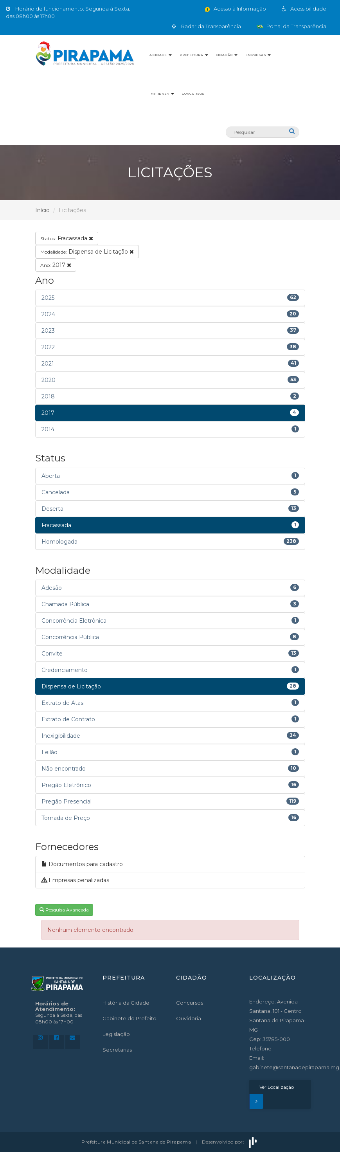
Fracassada (66, 238)
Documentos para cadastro (82, 864)
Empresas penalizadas (75, 880)
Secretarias (117, 1050)
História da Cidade (126, 1003)
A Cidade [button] (160, 55)
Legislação (116, 1034)
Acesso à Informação (235, 8)
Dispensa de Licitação (87, 251)
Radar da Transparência (206, 26)
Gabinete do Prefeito (130, 1018)
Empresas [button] (258, 55)
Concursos (193, 93)
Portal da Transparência (291, 26)
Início (42, 210)
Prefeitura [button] (194, 55)
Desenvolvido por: (230, 1142)
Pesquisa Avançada (64, 910)
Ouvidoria (188, 1018)
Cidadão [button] (226, 55)
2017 (55, 264)
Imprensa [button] (161, 93)
